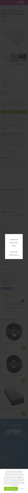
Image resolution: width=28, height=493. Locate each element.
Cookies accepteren (11, 488)
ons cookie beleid (13, 480)
